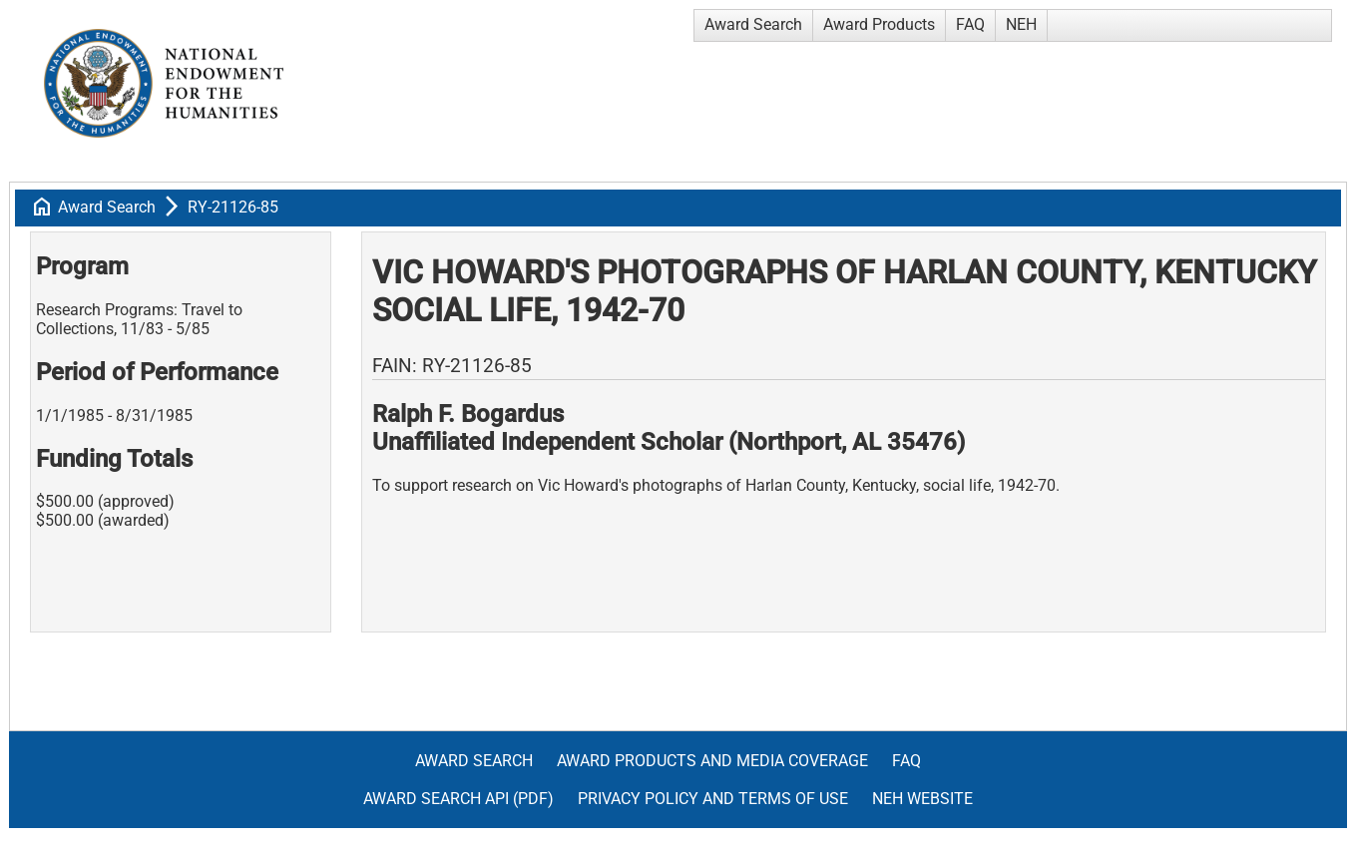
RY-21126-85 (233, 207)
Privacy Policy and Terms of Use (713, 798)
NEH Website (922, 798)
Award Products (879, 24)
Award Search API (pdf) (458, 798)
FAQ (970, 24)
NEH (1021, 24)
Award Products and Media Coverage (712, 760)
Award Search (753, 24)
